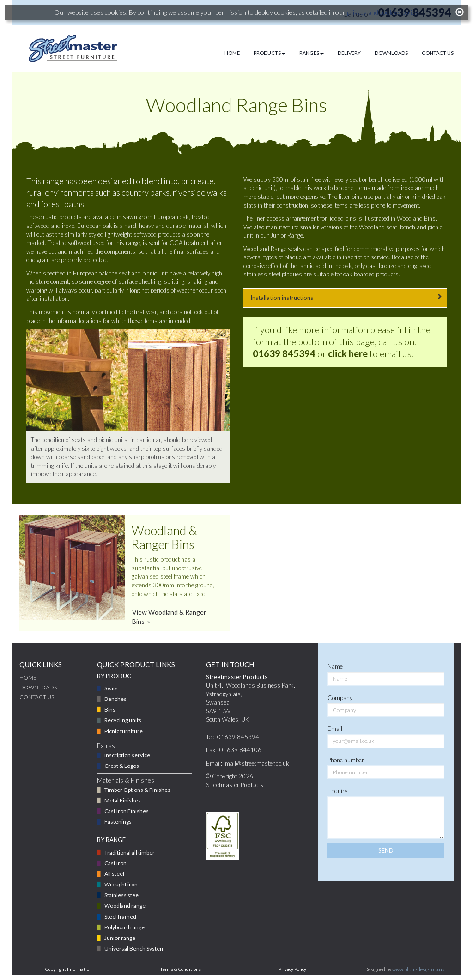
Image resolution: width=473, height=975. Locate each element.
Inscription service (127, 755)
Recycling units (122, 720)
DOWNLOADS (391, 53)
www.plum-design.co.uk (418, 969)
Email (334, 728)
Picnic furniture (123, 731)
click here (348, 353)
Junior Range (286, 235)
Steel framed (120, 916)
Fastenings (118, 821)
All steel (114, 873)
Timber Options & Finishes (137, 789)
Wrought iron (121, 884)
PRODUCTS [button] (269, 53)
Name (335, 666)
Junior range (119, 937)
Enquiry (337, 791)
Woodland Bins (416, 218)
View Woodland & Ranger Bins (169, 616)
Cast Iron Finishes (126, 811)
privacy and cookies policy (382, 12)
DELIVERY (349, 53)
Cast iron (115, 863)
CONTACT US (438, 53)
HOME (232, 53)
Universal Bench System (134, 948)
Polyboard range (124, 927)
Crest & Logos (121, 765)
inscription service (366, 257)
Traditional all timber (129, 852)
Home (27, 677)
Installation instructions (345, 297)
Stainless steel (122, 894)
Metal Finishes (122, 800)
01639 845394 (284, 353)
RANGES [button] (311, 53)
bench (407, 227)
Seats (111, 688)
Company (339, 697)
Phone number (345, 760)
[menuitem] (225, 53)
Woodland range (125, 905)
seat (391, 227)
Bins (109, 709)
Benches (115, 698)
